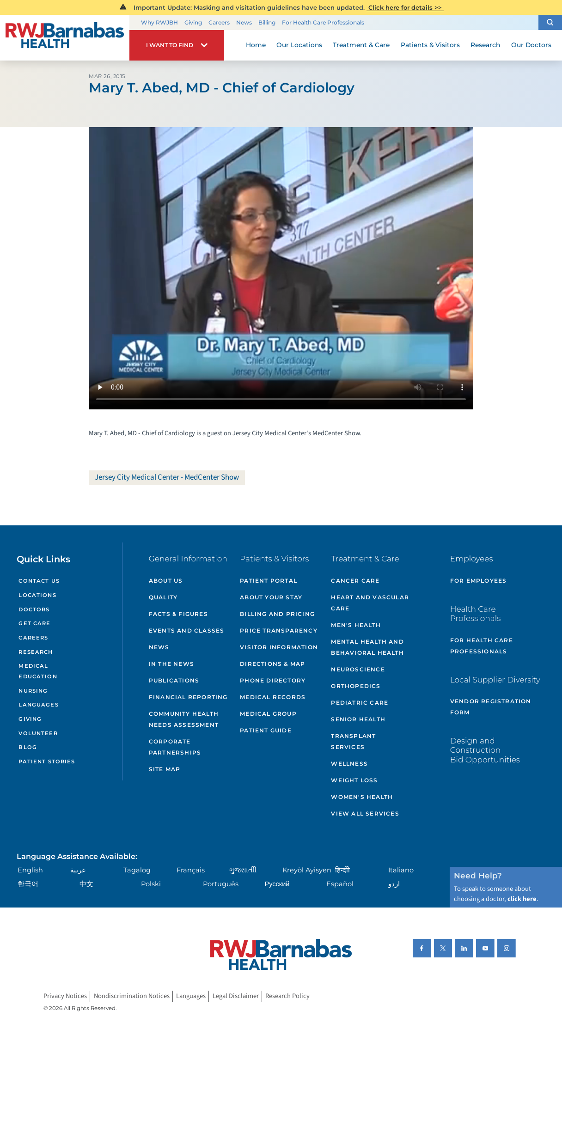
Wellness (349, 763)
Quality (163, 597)
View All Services (365, 813)
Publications (174, 680)
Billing (266, 22)
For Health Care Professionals (323, 22)
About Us (166, 580)
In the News (171, 663)
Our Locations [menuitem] (299, 45)
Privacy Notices (65, 996)
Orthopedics (355, 685)
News (244, 22)
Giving (193, 22)
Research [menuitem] (485, 45)
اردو (394, 884)
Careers (219, 22)
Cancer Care (355, 580)
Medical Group (268, 713)
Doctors (33, 609)
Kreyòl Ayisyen (306, 870)
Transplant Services (353, 741)
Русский (276, 884)
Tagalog (137, 870)
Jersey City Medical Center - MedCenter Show (167, 477)
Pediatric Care (359, 702)
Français (191, 870)
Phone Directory (272, 680)
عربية (78, 870)
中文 (86, 884)
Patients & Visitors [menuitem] (430, 45)
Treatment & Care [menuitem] (361, 45)
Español (340, 884)
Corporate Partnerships (175, 747)
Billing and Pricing (277, 613)
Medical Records (272, 697)
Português (220, 884)
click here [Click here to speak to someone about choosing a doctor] (522, 899)
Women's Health (362, 796)
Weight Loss (354, 780)
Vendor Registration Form (490, 707)
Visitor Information (279, 647)
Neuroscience (358, 669)
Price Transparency (279, 630)
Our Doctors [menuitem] (531, 45)
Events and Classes (187, 630)
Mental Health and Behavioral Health (367, 647)
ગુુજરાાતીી (243, 870)
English (30, 870)
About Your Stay (271, 597)
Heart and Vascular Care (370, 603)
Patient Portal (268, 580)
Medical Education (37, 671)
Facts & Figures (178, 613)
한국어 (28, 884)
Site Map (165, 769)
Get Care (34, 623)
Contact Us (38, 581)
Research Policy (287, 996)
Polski (151, 884)
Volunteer (37, 733)
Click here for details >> (405, 7)
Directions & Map (272, 663)
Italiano (401, 870)
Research (35, 652)
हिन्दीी (342, 870)
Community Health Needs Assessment (184, 719)
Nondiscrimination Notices (132, 996)
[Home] (64, 37)
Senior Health (358, 719)
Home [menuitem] (256, 45)
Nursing (33, 691)
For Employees (478, 580)
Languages (38, 704)
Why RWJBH (159, 22)
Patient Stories (46, 761)
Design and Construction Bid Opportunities (485, 750)
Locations (37, 595)
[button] (550, 22)
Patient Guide (266, 730)
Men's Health (355, 624)
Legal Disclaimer (236, 996)
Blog (27, 747)
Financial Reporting (188, 697)
